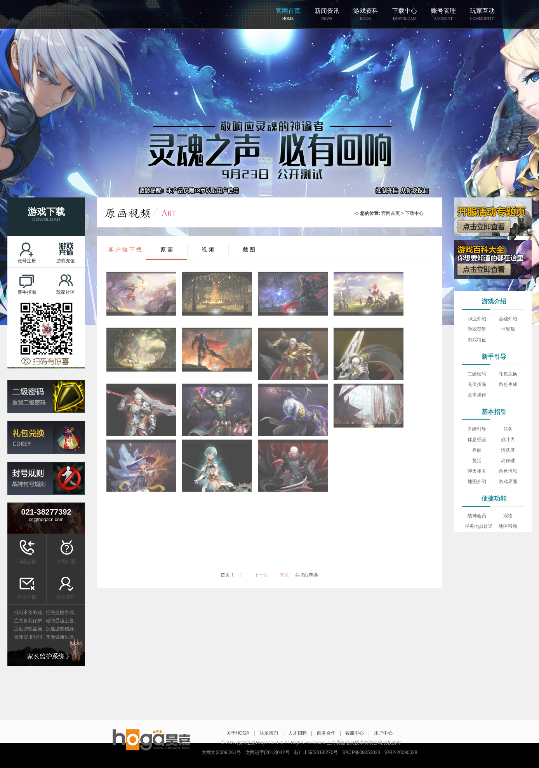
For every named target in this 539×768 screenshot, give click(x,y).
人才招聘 (297, 733)
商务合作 (326, 733)
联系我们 (268, 733)
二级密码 (477, 374)
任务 (508, 429)
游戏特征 (477, 339)
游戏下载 (46, 214)
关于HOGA (237, 733)
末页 (284, 575)
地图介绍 (477, 481)
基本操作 (477, 395)
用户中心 (383, 733)
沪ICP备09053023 (361, 752)
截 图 (249, 249)
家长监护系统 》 (49, 656)
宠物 (508, 515)
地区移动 (508, 526)
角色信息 (508, 471)
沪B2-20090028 (400, 752)
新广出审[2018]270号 (316, 752)
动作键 (508, 460)
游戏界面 (508, 481)
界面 (477, 450)
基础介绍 (508, 318)
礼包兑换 (508, 374)
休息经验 (477, 439)
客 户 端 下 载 (125, 249)
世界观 (508, 329)
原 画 (166, 249)
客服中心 (354, 733)
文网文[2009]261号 (221, 752)
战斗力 (508, 439)
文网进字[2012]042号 (267, 752)
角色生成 (508, 384)
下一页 (261, 575)
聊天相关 (477, 471)
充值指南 (477, 384)
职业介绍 (477, 318)
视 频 (208, 249)
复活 (477, 460)
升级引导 (477, 429)
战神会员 (477, 515)
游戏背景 (477, 329)
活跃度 (508, 450)
